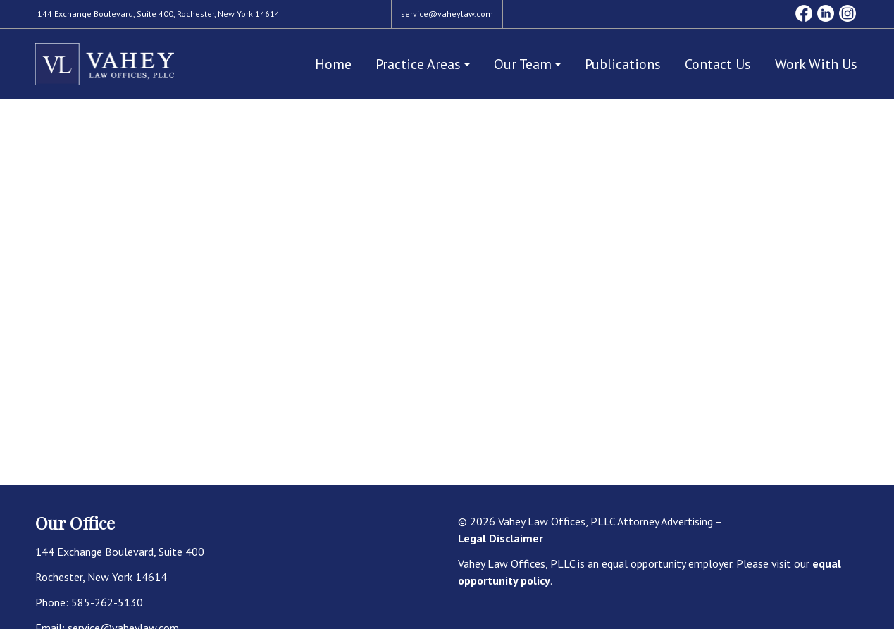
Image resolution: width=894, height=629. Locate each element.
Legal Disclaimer (500, 538)
